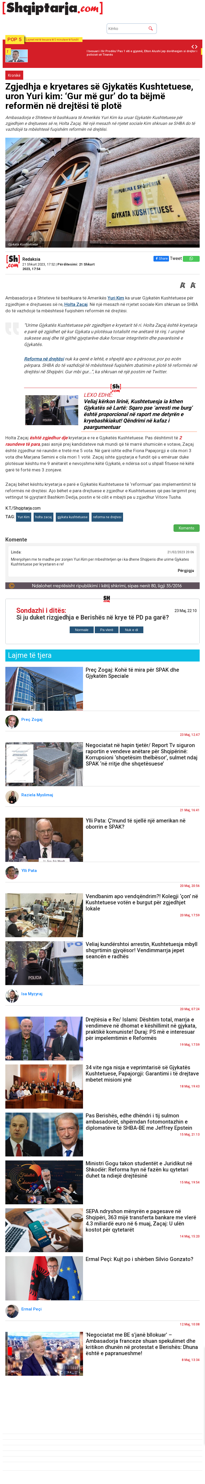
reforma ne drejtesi (107, 517)
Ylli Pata (29, 870)
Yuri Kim (116, 298)
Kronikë (14, 75)
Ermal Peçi (32, 1309)
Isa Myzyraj (32, 993)
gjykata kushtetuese (72, 517)
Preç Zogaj (32, 719)
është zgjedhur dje (49, 437)
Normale (81, 630)
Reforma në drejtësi (44, 359)
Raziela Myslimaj (37, 795)
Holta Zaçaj (76, 304)
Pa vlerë (106, 630)
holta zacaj (43, 517)
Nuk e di (131, 630)
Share (161, 258)
